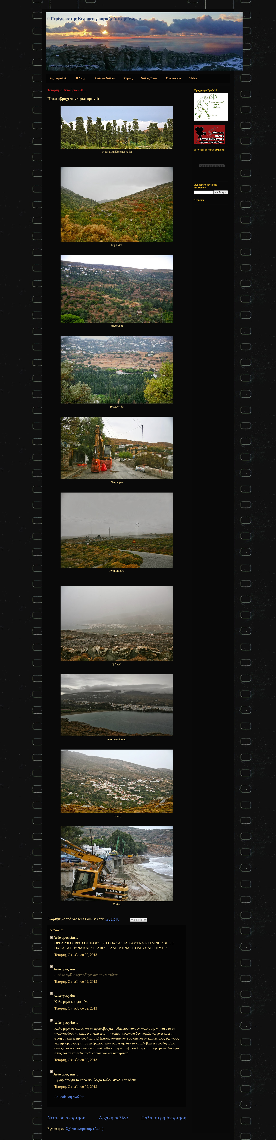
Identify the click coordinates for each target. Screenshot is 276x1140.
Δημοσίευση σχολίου (69, 1097)
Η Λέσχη (81, 78)
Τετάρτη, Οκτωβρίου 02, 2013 (75, 955)
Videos (193, 78)
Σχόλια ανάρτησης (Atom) (85, 1128)
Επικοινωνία (173, 78)
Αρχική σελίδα (58, 78)
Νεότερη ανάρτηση (66, 1117)
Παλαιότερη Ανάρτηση (163, 1117)
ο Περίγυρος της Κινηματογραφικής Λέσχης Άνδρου (94, 18)
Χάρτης (128, 78)
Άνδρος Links (149, 78)
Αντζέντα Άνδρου (105, 78)
